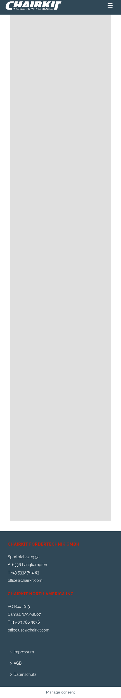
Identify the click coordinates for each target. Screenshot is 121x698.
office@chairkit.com (25, 580)
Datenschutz (23, 674)
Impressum (22, 652)
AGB (16, 663)
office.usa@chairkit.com (28, 630)
